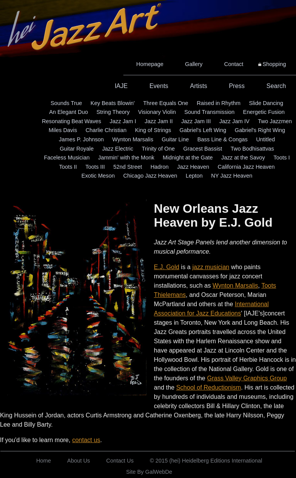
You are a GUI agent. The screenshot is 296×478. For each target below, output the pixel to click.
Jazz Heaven (193, 167)
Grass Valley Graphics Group (247, 378)
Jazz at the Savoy (243, 157)
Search (276, 86)
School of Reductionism (208, 387)
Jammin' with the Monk (126, 157)
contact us (86, 440)
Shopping (274, 64)
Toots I (282, 157)
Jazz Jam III (196, 121)
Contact (234, 64)
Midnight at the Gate (188, 157)
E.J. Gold (166, 267)
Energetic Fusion (264, 112)
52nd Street (127, 167)
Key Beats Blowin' (113, 103)
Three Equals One (165, 103)
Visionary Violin (157, 112)
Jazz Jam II (159, 121)
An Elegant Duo (68, 112)
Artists (198, 86)
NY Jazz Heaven (231, 176)
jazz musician (210, 267)
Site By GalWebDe (149, 472)
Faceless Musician (66, 157)
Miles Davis (63, 130)
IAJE (121, 86)
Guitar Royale (77, 149)
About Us (78, 461)
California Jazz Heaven (246, 167)
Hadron (159, 167)
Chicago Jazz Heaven (150, 176)
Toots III (95, 167)
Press (237, 86)
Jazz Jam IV (234, 121)
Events (159, 86)
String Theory (113, 112)
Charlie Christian (106, 130)
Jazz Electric (117, 149)
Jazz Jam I (123, 121)
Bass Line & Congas (222, 139)
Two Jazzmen (275, 121)
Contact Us (120, 461)
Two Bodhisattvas (252, 149)
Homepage (149, 64)
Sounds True (66, 103)
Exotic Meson (97, 176)
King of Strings (153, 130)
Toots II (68, 167)
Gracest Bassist (202, 149)
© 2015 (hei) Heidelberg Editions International (206, 461)
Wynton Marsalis (132, 139)
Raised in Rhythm (218, 103)
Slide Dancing (266, 103)
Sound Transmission (209, 112)
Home (43, 461)
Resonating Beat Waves (71, 121)
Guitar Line (175, 139)
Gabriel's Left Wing (203, 130)
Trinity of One (158, 149)
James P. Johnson (81, 139)
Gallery (194, 64)
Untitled (265, 139)
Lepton (194, 176)
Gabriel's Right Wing (260, 130)
